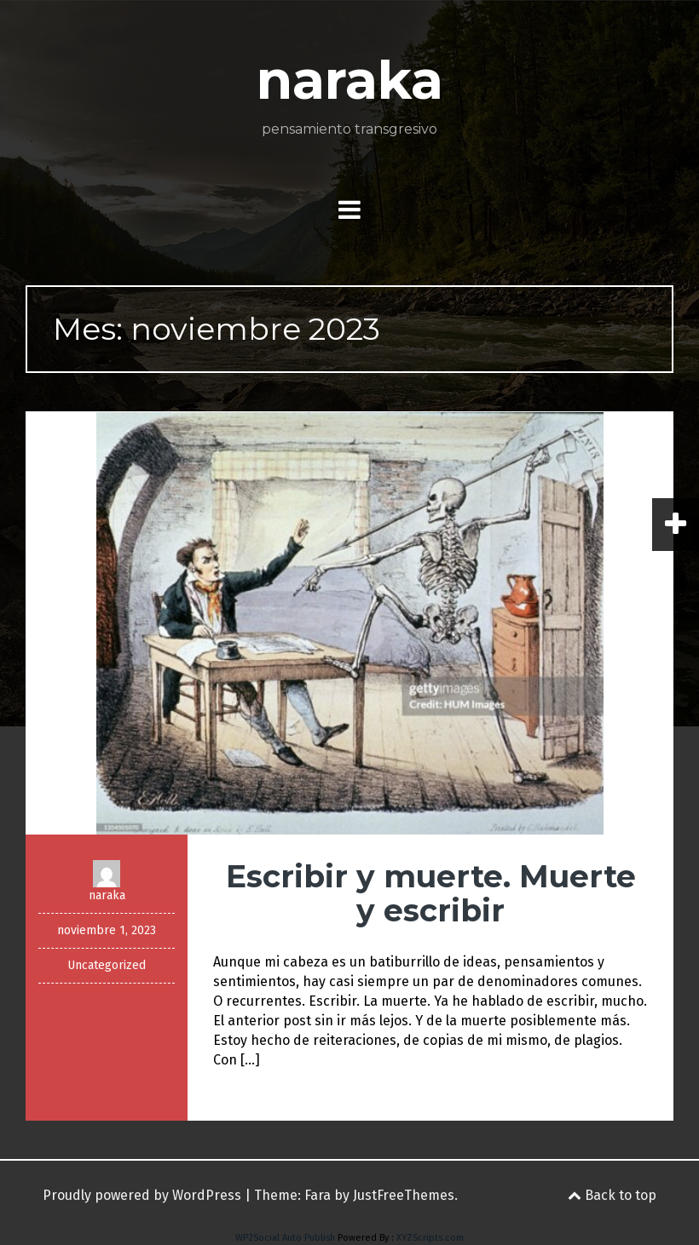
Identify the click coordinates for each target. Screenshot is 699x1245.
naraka (350, 80)
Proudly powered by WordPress (142, 1195)
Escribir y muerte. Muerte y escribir (431, 893)
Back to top (612, 1195)
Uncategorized (106, 965)
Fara (317, 1195)
